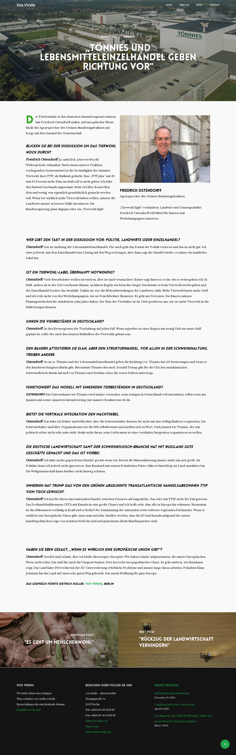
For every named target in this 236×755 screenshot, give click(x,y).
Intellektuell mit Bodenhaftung (172, 693)
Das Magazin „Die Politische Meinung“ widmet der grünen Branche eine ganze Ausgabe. (183, 718)
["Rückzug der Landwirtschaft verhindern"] (177, 639)
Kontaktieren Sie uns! (29, 709)
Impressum (92, 726)
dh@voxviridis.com (97, 721)
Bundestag (109, 37)
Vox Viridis (26, 5)
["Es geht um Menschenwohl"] (59, 639)
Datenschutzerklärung (98, 732)
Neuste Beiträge (167, 685)
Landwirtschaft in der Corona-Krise (175, 704)
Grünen (129, 37)
